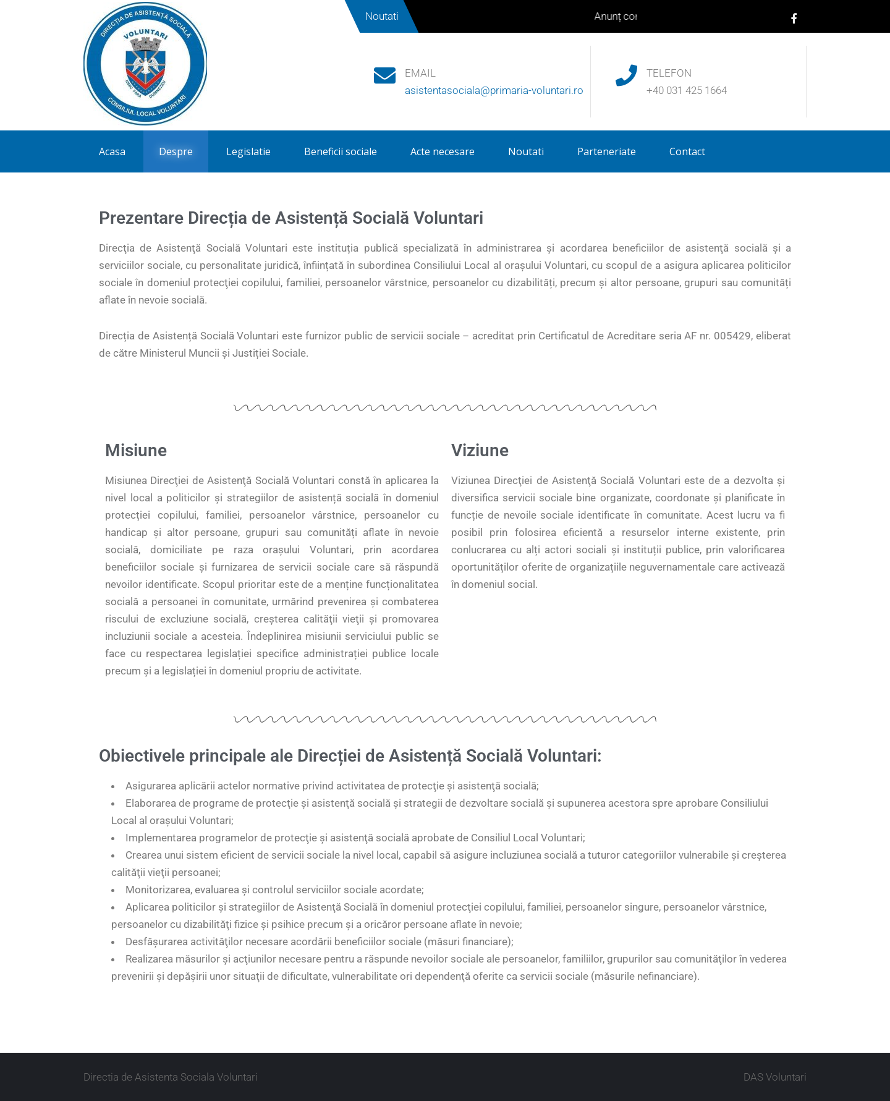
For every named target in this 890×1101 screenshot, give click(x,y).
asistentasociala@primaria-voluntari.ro (494, 90)
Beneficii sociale (340, 151)
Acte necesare (442, 151)
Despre (176, 151)
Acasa (112, 151)
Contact (687, 151)
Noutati (526, 151)
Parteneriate (606, 151)
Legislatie (248, 151)
